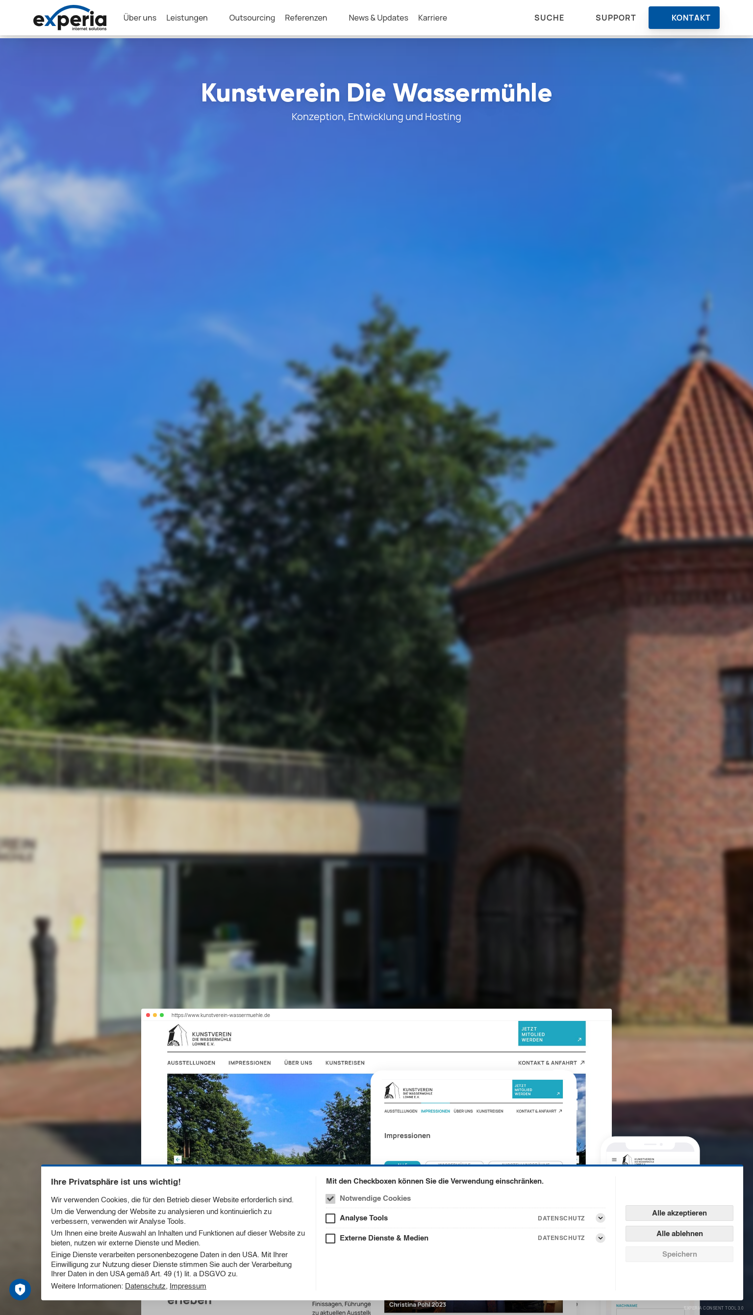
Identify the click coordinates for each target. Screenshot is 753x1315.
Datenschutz (145, 1286)
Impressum (188, 1286)
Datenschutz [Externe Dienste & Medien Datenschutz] (561, 1237)
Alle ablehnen (679, 1233)
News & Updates (388, 19)
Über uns (147, 19)
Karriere (441, 19)
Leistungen (195, 19)
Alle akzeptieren (679, 1213)
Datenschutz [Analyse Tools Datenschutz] (561, 1218)
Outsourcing (261, 19)
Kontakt (691, 19)
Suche (549, 19)
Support (616, 19)
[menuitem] (148, 19)
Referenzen (315, 19)
